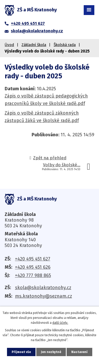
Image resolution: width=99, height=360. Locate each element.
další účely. (60, 323)
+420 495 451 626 (33, 267)
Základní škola (34, 44)
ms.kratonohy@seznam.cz (43, 296)
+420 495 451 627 (32, 259)
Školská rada (65, 44)
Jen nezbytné (51, 352)
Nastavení (79, 352)
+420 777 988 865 (33, 275)
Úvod (9, 44)
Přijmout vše (21, 352)
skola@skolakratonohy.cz (43, 287)
